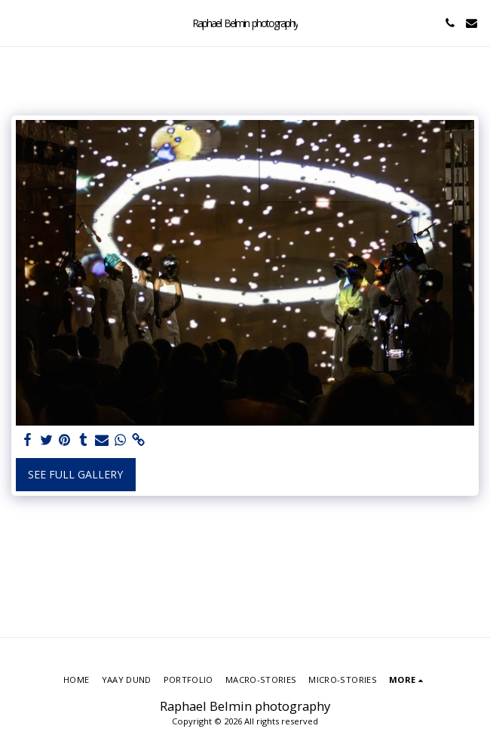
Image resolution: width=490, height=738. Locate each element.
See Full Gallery (75, 474)
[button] (16, 22)
